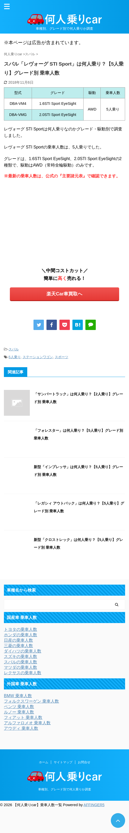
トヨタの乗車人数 (20, 629)
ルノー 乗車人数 (19, 712)
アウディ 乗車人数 (21, 728)
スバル (14, 349)
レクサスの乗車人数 (22, 673)
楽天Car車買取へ (64, 293)
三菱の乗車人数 (18, 645)
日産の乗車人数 (18, 640)
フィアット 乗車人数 (23, 717)
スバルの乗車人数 (20, 662)
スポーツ (61, 357)
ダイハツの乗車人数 (22, 651)
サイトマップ (63, 762)
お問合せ (84, 762)
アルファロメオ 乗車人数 (27, 723)
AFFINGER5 (94, 805)
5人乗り (15, 357)
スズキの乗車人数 (20, 656)
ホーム (43, 762)
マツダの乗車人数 (20, 667)
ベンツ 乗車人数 (19, 706)
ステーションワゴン (38, 357)
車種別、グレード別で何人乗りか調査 (64, 789)
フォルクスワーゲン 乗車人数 (31, 701)
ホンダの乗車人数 (20, 635)
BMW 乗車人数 (18, 696)
